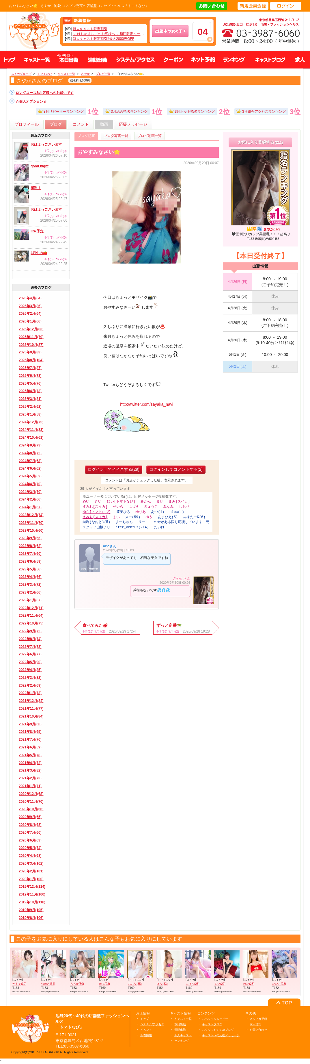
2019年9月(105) (31, 910)
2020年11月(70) (31, 802)
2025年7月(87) (30, 368)
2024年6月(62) (30, 468)
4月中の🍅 (39, 253)
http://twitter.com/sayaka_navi (146, 404)
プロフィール (26, 124)
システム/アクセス (152, 1024)
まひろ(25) (192, 983)
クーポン (173, 59)
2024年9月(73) (30, 445)
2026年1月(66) (30, 321)
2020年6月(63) (30, 840)
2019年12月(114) (32, 887)
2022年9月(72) (30, 631)
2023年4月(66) (30, 577)
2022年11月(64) (31, 615)
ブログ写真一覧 (116, 136)
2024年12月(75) (31, 422)
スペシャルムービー (215, 1018)
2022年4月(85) (30, 670)
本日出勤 (180, 1024)
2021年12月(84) (31, 701)
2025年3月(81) (30, 399)
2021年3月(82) (30, 770)
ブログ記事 (86, 136)
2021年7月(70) (30, 739)
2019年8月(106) (31, 918)
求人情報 (255, 1024)
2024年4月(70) (30, 484)
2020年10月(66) (31, 809)
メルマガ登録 (258, 1018)
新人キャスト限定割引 (90, 29)
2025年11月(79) (31, 337)
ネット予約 (203, 59)
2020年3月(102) (31, 863)
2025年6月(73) (30, 376)
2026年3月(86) (30, 306)
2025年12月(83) (31, 329)
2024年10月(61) (31, 437)
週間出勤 (97, 59)
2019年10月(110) (32, 902)
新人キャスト (183, 1035)
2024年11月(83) (31, 430)
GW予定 (37, 231)
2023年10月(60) (31, 531)
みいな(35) (135, 983)
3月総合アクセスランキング (261, 111)
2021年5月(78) (30, 755)
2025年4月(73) (30, 391)
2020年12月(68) (31, 794)
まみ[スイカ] (179, 501)
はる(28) (104, 983)
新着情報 (146, 1035)
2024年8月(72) (30, 453)
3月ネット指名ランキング (192, 111)
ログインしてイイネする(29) (113, 469)
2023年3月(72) (30, 585)
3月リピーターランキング (61, 111)
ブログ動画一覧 (149, 136)
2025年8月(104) (31, 360)
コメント (81, 124)
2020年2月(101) (31, 871)
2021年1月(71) (30, 786)
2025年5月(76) (30, 383)
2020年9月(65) (30, 817)
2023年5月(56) (30, 569)
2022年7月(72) (30, 647)
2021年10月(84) (31, 716)
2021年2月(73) (30, 778)
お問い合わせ (258, 1029)
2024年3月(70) (30, 492)
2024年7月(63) (30, 461)
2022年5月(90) (30, 662)
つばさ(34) (48, 983)
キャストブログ (269, 59)
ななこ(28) (279, 983)
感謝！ (36, 188)
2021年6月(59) (30, 747)
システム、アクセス (135, 59)
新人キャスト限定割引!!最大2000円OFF (103, 39)
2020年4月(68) (30, 856)
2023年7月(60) (30, 554)
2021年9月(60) (30, 724)
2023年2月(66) (30, 592)
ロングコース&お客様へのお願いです (45, 93)
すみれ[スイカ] (95, 506)
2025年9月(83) (30, 352)
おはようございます (46, 144)
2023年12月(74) (31, 515)
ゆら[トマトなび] (97, 511)
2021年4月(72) (30, 763)
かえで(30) (19, 983)
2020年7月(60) (30, 833)
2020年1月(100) (31, 879)
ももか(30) (77, 983)
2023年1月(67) (30, 600)
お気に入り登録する (260, 142)
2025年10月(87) (31, 345)
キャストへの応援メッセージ (221, 1035)
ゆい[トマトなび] (121, 501)
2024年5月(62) (30, 476)
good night (39, 166)
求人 (300, 59)
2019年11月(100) (32, 894)
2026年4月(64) (30, 298)
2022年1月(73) (30, 693)
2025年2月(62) (30, 407)
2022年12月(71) (31, 608)
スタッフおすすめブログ (218, 1029)
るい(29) (219, 983)
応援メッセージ (133, 124)
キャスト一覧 (37, 59)
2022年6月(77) (30, 654)
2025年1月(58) (30, 414)
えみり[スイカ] (95, 516)
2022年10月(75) (31, 623)
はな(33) (162, 983)
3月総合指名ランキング (126, 111)
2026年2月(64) (30, 314)
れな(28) (248, 983)
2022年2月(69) (30, 685)
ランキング (233, 59)
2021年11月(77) (31, 709)
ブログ (56, 124)
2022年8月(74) (30, 639)
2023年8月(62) (30, 546)
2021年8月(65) (30, 732)
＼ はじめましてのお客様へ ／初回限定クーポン (110, 34)
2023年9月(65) (30, 538)
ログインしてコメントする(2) (176, 469)
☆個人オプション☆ (31, 101)
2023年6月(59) (30, 561)
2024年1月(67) (30, 507)
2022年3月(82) (30, 678)
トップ (10, 59)
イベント (146, 1029)
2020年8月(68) (30, 825)
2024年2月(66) (30, 499)
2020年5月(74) (30, 848)
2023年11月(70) (31, 523)
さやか (178, 577)
